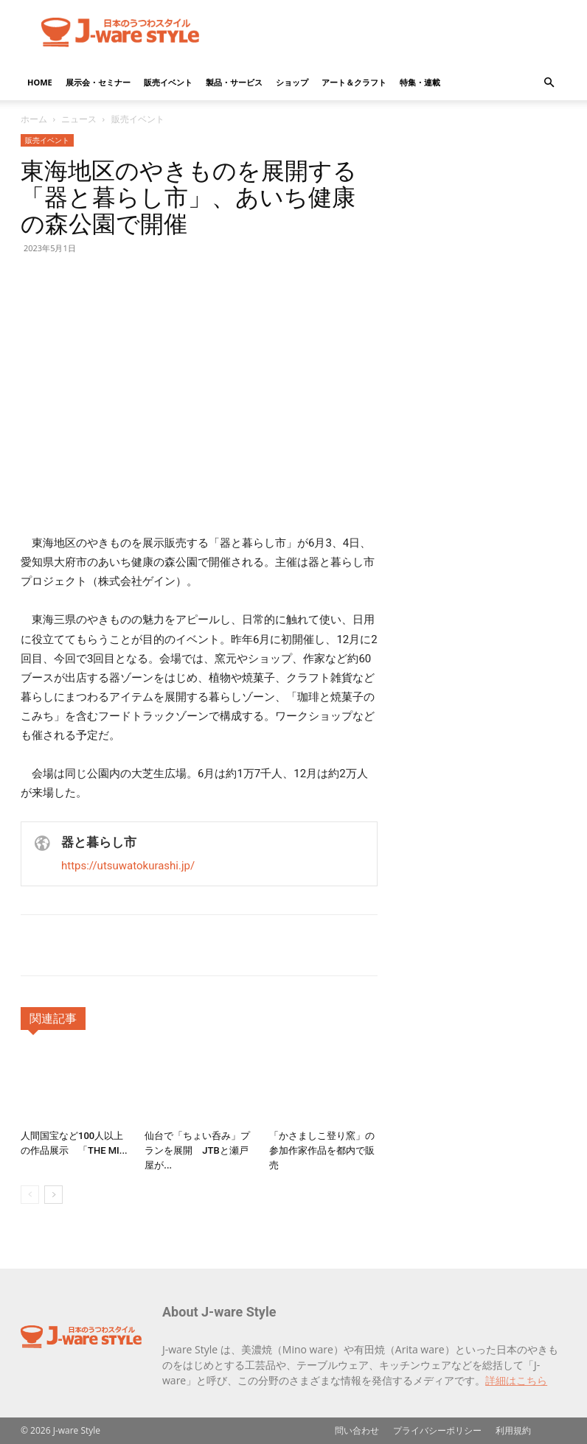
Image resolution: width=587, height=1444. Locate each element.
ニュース (79, 119)
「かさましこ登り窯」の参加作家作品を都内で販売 (322, 1150)
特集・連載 (420, 82)
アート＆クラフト (354, 82)
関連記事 (53, 1019)
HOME (39, 82)
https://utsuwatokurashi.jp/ (128, 865)
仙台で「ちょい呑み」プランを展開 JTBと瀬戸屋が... (197, 1150)
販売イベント (168, 82)
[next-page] (53, 1194)
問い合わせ (357, 1430)
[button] (548, 83)
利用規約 (513, 1430)
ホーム (34, 119)
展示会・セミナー (98, 82)
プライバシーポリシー (437, 1430)
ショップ (292, 82)
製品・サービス (234, 82)
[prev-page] (30, 1194)
